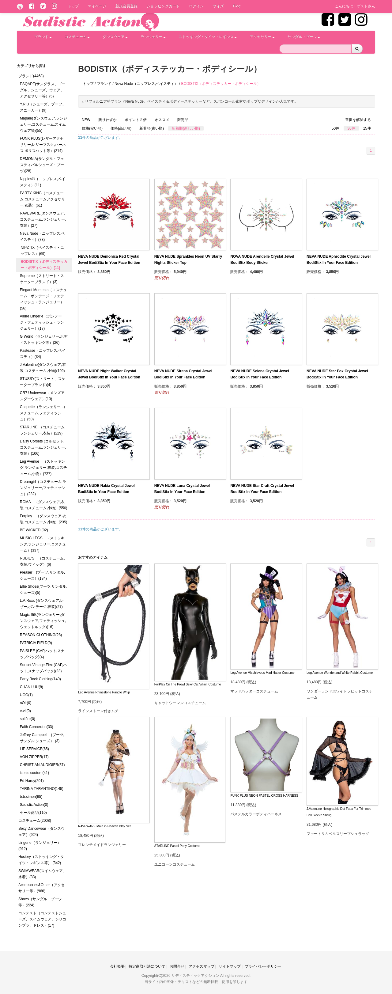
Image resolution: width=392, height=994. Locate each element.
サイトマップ (230, 966)
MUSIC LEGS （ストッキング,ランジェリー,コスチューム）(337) (43, 544)
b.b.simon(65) (31, 797)
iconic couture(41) (34, 773)
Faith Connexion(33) (36, 727)
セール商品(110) (33, 812)
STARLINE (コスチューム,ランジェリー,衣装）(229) (43, 430)
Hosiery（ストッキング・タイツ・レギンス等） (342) (41, 860)
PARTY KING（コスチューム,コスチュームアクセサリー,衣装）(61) (42, 199)
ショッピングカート (163, 6)
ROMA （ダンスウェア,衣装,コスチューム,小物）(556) (43, 505)
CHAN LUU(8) (31, 687)
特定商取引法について (147, 966)
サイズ (218, 6)
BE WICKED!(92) (34, 530)
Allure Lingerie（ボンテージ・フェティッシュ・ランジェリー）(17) (42, 322)
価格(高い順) (121, 128)
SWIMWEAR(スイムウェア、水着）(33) (42, 874)
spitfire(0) (27, 719)
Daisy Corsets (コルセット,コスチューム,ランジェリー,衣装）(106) (43, 447)
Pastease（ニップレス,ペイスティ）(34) (43, 353)
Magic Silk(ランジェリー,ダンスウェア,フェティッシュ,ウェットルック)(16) (43, 621)
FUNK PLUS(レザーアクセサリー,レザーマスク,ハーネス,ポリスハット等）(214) (43, 144)
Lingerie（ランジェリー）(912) (39, 845)
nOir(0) (25, 703)
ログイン (196, 6)
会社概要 (117, 966)
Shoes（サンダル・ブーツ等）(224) (40, 902)
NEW (86, 120)
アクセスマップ (201, 966)
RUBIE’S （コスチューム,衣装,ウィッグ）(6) (42, 561)
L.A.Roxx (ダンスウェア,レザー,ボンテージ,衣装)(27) (42, 603)
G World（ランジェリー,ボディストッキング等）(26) (43, 339)
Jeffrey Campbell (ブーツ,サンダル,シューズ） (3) (42, 738)
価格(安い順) (92, 128)
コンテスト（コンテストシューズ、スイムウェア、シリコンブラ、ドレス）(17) (42, 919)
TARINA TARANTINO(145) (41, 789)
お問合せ (177, 966)
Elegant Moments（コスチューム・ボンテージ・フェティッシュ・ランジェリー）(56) (43, 299)
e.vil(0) (25, 711)
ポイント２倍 (136, 120)
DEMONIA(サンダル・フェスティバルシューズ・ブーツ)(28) (42, 165)
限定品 (182, 120)
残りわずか (107, 120)
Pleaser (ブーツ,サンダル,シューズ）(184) (42, 575)
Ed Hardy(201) (32, 781)
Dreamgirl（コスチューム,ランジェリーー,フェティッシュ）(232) (43, 488)
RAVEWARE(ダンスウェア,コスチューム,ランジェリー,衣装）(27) (43, 219)
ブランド (43, 37)
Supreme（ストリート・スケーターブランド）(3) (42, 279)
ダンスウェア (115, 37)
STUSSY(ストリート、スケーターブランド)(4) (42, 382)
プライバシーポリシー (263, 966)
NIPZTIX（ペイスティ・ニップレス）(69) (42, 250)
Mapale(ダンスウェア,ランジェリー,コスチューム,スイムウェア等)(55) (43, 124)
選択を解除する (358, 120)
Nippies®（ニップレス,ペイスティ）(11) (42, 182)
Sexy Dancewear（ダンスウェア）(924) (41, 831)
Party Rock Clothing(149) (40, 679)
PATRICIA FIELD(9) (36, 643)
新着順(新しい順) (186, 128)
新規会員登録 (126, 6)
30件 (351, 128)
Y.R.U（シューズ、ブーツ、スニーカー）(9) (43, 107)
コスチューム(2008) (34, 820)
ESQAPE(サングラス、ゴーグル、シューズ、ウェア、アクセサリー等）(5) (43, 90)
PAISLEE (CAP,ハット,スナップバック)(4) (42, 654)
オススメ (162, 120)
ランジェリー (153, 37)
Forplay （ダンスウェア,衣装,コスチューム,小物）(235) (43, 519)
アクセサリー (262, 37)
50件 (335, 128)
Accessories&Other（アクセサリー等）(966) (41, 888)
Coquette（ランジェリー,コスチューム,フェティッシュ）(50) (42, 413)
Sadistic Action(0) (34, 804)
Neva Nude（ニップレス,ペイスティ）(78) (42, 236)
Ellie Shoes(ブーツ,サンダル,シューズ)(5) (43, 589)
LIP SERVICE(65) (34, 749)
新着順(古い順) (151, 128)
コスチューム (77, 37)
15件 (367, 128)
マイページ (97, 6)
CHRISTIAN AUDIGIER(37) (42, 765)
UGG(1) (26, 695)
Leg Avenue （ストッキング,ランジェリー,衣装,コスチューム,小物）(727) (43, 467)
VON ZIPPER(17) (34, 757)
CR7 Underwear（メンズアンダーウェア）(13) (42, 396)
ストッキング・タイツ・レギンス (208, 37)
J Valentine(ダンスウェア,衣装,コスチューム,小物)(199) (43, 367)
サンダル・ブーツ (304, 37)
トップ (73, 6)
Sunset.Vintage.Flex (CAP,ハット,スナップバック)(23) (43, 668)
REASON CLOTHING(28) (41, 635)
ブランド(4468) (31, 76)
